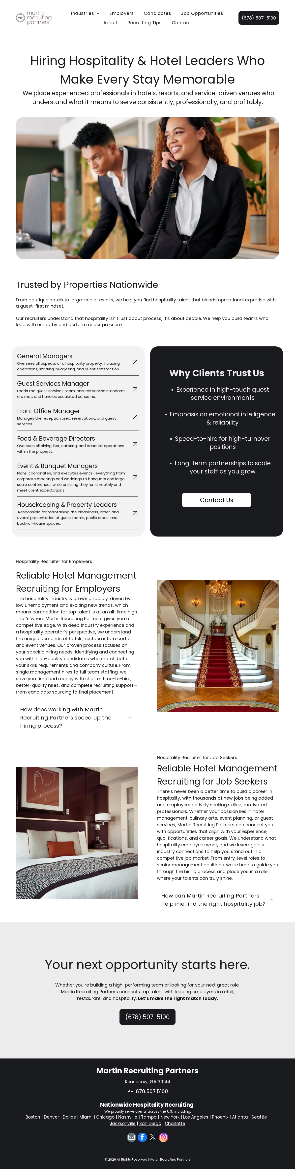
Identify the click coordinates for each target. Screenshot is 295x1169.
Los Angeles (195, 1117)
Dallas (69, 1117)
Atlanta (240, 1117)
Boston (33, 1117)
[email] (131, 1138)
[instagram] (163, 1138)
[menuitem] (85, 13)
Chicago (105, 1117)
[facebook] (142, 1138)
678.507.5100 (152, 1091)
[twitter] (153, 1138)
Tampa (149, 1117)
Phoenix (220, 1117)
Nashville (127, 1117)
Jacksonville (123, 1123)
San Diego (150, 1123)
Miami (86, 1117)
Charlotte (175, 1123)
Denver (51, 1117)
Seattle (259, 1117)
